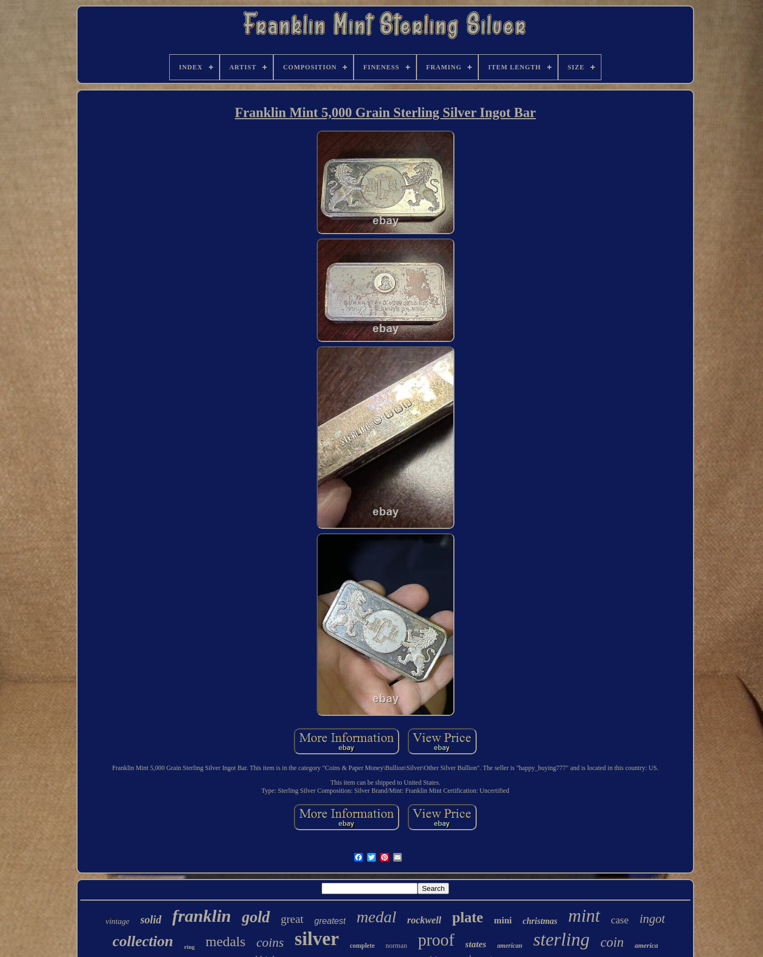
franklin (201, 916)
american (510, 945)
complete (362, 945)
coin (612, 942)
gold (256, 917)
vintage (118, 921)
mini (503, 920)
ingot (652, 919)
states (475, 944)
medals (226, 941)
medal (376, 917)
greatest (330, 921)
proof (436, 939)
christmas (540, 921)
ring (189, 946)
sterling (561, 939)
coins (270, 942)
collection (142, 941)
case (620, 920)
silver (316, 938)
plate (467, 917)
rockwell (424, 920)
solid (151, 920)
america (646, 945)
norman (396, 945)
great (292, 919)
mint (584, 916)
